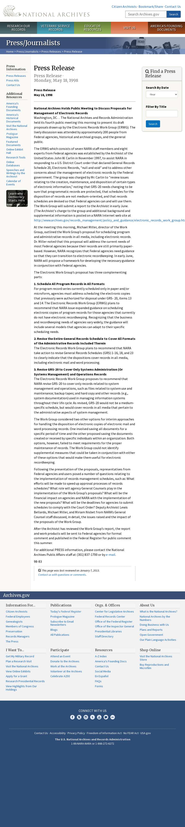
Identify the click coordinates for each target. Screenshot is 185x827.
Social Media (103, 671)
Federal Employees (18, 616)
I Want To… (15, 650)
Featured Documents (13, 143)
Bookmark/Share (151, 6)
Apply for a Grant (16, 676)
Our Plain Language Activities (158, 640)
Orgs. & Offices (107, 605)
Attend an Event (60, 656)
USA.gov (145, 733)
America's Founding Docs (111, 661)
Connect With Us (93, 711)
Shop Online (150, 650)
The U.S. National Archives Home (46, 11)
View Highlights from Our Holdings (21, 687)
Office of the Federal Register (113, 621)
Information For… (20, 605)
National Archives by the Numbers (155, 618)
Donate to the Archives (64, 661)
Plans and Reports (151, 630)
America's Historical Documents (13, 118)
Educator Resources (92, 28)
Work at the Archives (63, 666)
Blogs (54, 630)
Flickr (112, 717)
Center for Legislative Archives (114, 611)
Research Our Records (18, 28)
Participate (59, 650)
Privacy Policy (76, 733)
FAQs (98, 681)
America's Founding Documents (166, 28)
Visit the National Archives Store (156, 657)
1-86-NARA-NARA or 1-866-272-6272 (92, 743)
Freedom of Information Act (104, 733)
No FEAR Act (131, 733)
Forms (99, 686)
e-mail (110, 554)
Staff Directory (104, 636)
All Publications (59, 635)
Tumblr (92, 717)
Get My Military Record (20, 656)
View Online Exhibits (18, 671)
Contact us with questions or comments (62, 575)
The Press (12, 641)
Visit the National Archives (16, 127)
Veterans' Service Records (55, 28)
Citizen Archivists (124, 6)
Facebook (72, 717)
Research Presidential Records (25, 681)
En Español (101, 676)
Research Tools (16, 157)
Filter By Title (156, 106)
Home (10, 51)
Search (173, 14)
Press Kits (12, 80)
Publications (61, 605)
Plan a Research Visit (19, 661)
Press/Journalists (28, 51)
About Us (147, 605)
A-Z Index (101, 656)
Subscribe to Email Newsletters (62, 623)
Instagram (85, 717)
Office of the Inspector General (114, 626)
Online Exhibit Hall (14, 151)
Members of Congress (20, 626)
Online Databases (13, 163)
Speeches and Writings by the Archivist (15, 173)
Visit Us (129, 28)
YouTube (99, 717)
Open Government (151, 635)
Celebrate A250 (60, 676)
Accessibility (58, 733)
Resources (104, 650)
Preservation (14, 631)
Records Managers (18, 636)
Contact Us (173, 6)
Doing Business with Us (154, 625)
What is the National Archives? (158, 611)
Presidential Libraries (108, 631)
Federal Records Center (110, 616)
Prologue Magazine (62, 616)
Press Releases (51, 51)
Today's (65, 611)
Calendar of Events (13, 182)
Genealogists (14, 621)
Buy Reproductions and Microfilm (154, 666)
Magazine (12, 135)
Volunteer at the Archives (66, 671)
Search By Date (157, 87)
